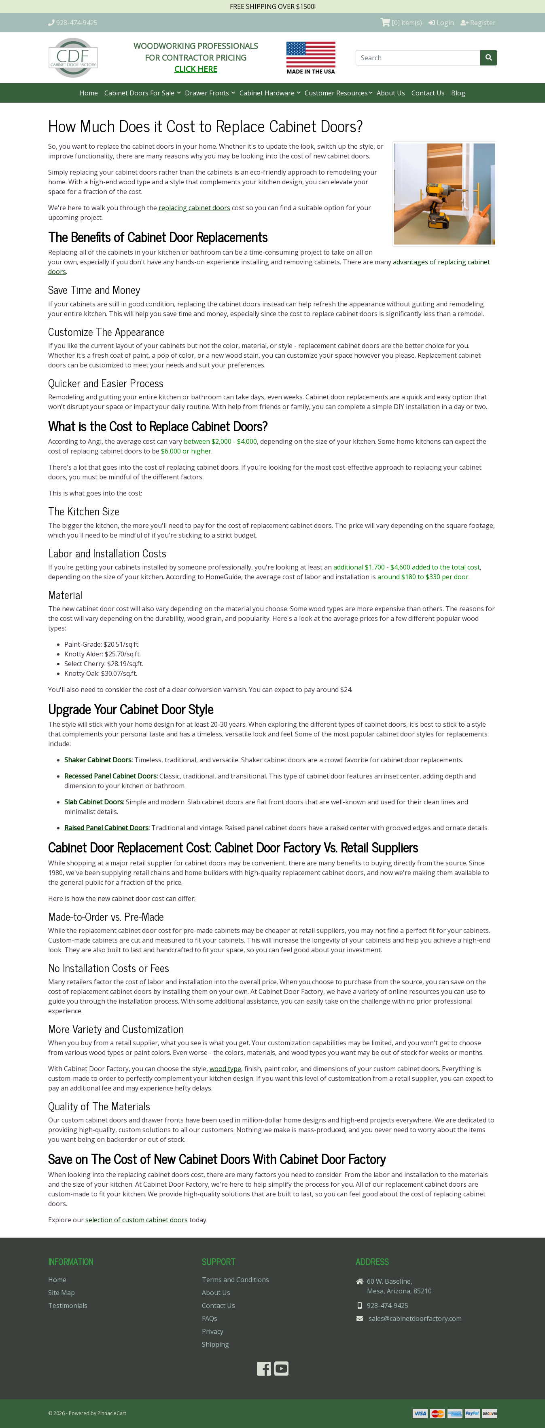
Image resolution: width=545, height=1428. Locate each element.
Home (89, 93)
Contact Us (428, 93)
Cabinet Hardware (268, 93)
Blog (458, 93)
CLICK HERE (195, 68)
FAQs (209, 1318)
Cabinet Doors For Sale (140, 93)
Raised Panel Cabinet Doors (106, 827)
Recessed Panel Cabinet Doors (110, 776)
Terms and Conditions (235, 1279)
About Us (391, 93)
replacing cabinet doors (194, 207)
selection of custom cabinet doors (136, 1219)
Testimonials (67, 1305)
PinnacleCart (112, 1413)
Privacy (212, 1331)
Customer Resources (336, 93)
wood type (225, 1068)
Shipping (215, 1344)
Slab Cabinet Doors (93, 801)
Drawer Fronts (208, 93)
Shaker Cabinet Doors (97, 759)
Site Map (61, 1292)
